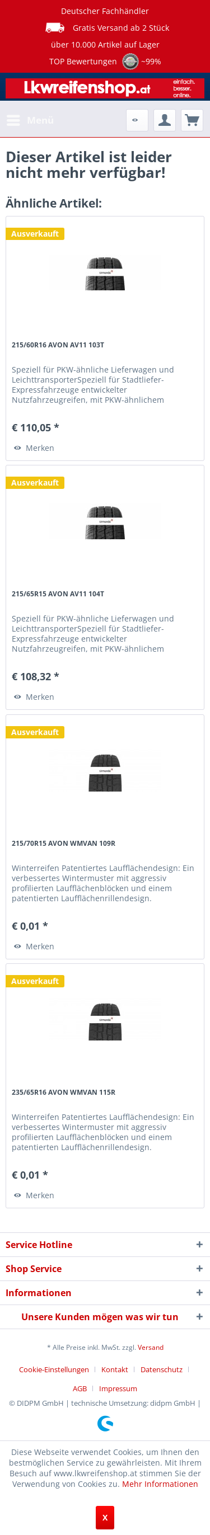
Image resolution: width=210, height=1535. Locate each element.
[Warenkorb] (192, 120)
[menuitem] (29, 120)
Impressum (118, 1388)
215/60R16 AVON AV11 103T (58, 345)
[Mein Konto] (164, 120)
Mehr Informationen (160, 1484)
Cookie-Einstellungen (54, 1369)
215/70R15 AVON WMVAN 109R (63, 843)
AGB (80, 1388)
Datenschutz (162, 1369)
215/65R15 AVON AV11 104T (58, 594)
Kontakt (114, 1369)
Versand (151, 1347)
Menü (30, 118)
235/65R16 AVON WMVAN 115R (63, 1092)
